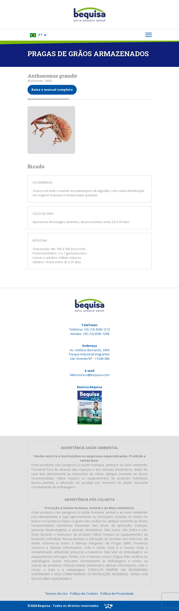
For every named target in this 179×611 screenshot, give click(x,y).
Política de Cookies (84, 593)
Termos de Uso (56, 593)
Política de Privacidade (117, 593)
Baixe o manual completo (52, 89)
